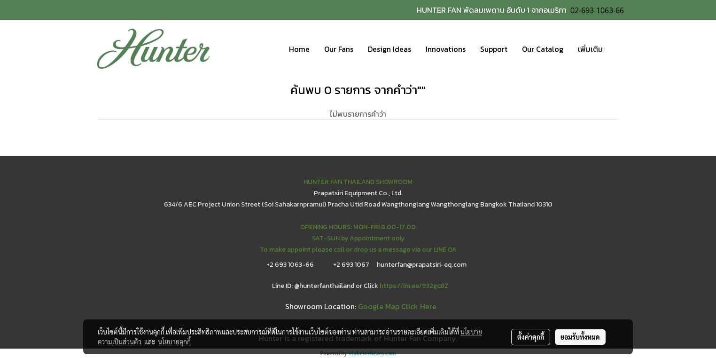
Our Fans (338, 49)
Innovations (446, 49)
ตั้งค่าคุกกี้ (530, 337)
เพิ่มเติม (590, 49)
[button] (618, 49)
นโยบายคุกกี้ (174, 341)
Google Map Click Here (397, 306)
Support (493, 49)
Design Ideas (389, 49)
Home (299, 49)
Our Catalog (542, 49)
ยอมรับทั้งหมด (580, 337)
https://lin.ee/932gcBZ (414, 286)
